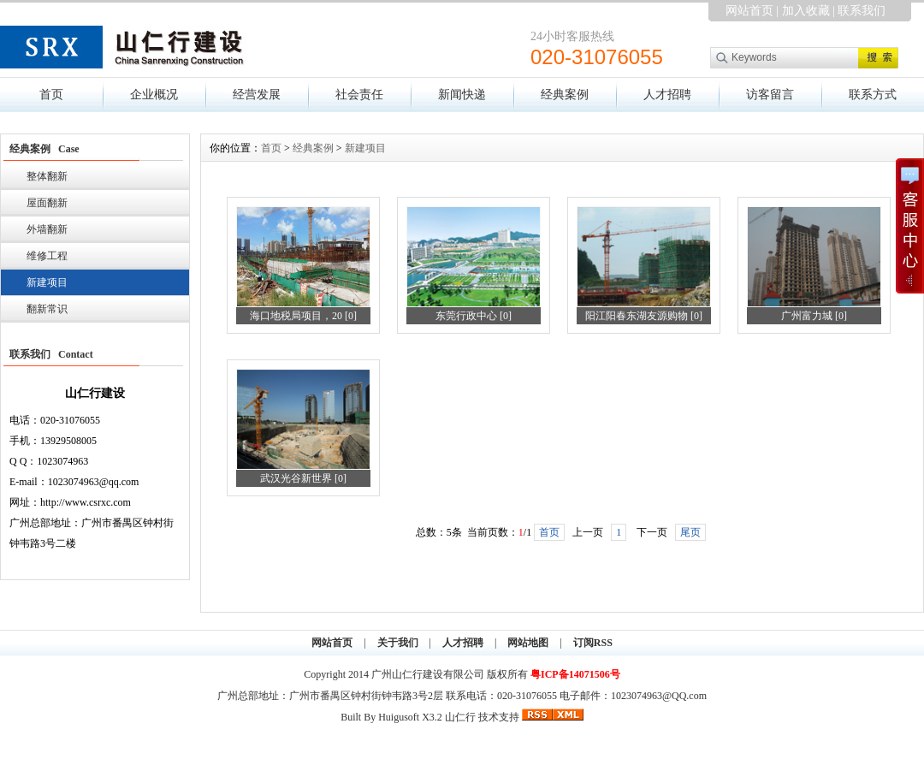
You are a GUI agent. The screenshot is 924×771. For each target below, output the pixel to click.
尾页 (690, 532)
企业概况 (154, 94)
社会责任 (359, 94)
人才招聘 (667, 94)
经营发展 (257, 94)
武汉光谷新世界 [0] (303, 478)
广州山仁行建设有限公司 (429, 674)
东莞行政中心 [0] (473, 316)
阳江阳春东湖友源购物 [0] (643, 316)
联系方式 (873, 94)
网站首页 (749, 10)
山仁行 (460, 717)
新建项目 (47, 282)
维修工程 (47, 256)
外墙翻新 (47, 229)
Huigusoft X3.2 (410, 717)
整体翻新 (47, 176)
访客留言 (770, 94)
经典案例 (565, 94)
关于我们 (397, 643)
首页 (51, 94)
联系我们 (862, 10)
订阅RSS (593, 643)
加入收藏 (806, 10)
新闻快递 (462, 94)
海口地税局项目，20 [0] (303, 316)
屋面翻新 (47, 203)
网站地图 (527, 643)
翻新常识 (47, 309)
